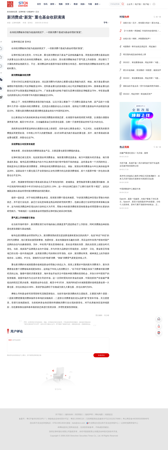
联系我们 (79, 414)
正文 (37, 12)
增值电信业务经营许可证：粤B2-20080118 (66, 419)
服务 (97, 4)
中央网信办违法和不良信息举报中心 (103, 423)
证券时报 (22, 12)
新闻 (52, 4)
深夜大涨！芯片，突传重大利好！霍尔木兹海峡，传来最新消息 (142, 23)
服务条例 (69, 414)
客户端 (146, 4)
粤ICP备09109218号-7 (36, 419)
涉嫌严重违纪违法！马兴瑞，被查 (134, 153)
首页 (39, 4)
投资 (67, 4)
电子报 (138, 4)
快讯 (45, 4)
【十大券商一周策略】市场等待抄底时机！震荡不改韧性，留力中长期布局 (142, 31)
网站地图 (99, 414)
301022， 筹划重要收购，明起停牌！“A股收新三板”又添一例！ (142, 62)
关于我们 (59, 414)
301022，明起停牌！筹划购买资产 (137, 94)
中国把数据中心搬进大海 (130, 189)
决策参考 (30, 12)
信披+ (82, 4)
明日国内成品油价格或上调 (134, 54)
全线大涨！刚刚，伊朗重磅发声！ (137, 39)
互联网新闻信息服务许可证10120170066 (103, 419)
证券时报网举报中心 (129, 423)
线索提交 (109, 414)
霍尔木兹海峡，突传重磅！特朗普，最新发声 (142, 70)
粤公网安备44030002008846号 (136, 419)
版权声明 (89, 414)
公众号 (129, 4)
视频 (61, 4)
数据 (76, 4)
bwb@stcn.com (78, 423)
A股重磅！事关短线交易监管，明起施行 (140, 47)
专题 (90, 4)
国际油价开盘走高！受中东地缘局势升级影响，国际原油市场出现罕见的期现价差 (142, 86)
